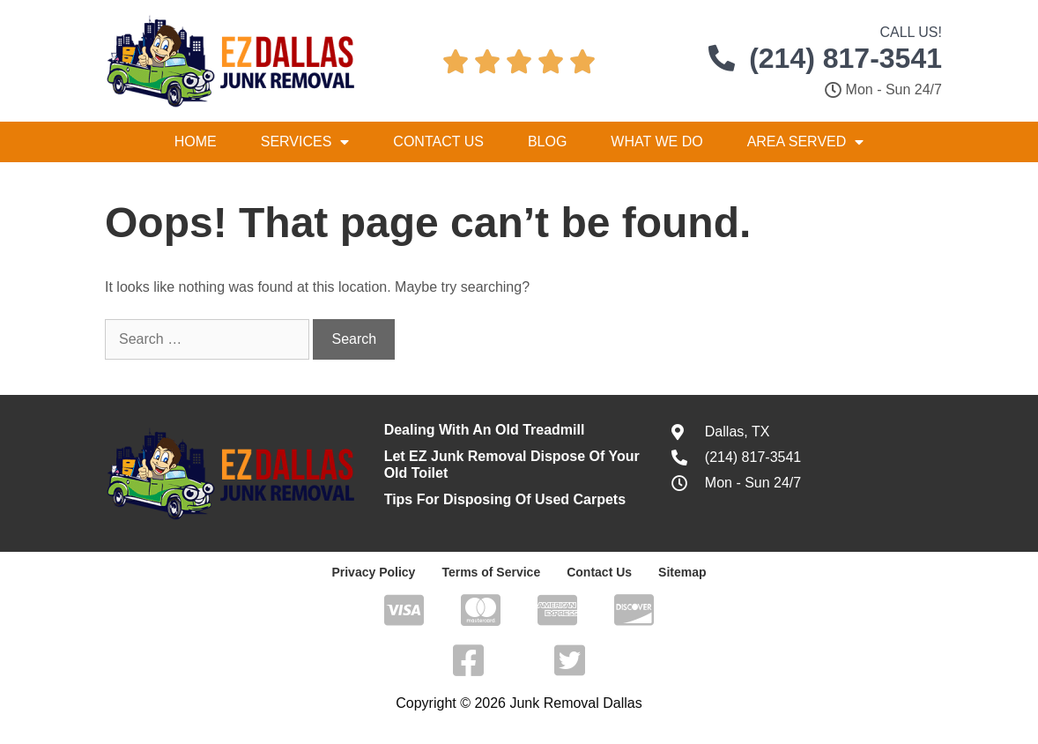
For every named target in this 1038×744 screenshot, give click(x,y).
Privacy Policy (373, 572)
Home (195, 141)
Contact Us (438, 141)
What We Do (656, 141)
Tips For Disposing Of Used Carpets (505, 499)
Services (305, 142)
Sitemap (682, 572)
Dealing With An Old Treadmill (484, 429)
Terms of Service (490, 572)
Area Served (805, 142)
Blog (547, 141)
